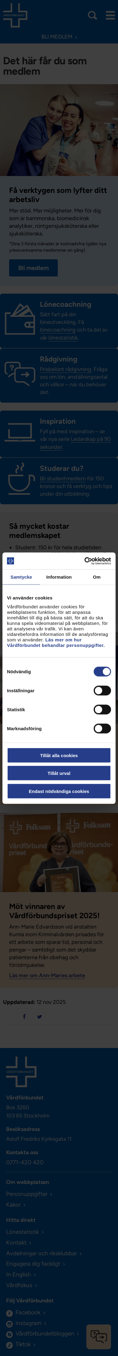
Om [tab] (96, 577)
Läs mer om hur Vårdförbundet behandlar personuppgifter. (56, 642)
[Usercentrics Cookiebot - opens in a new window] (84, 561)
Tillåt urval (59, 773)
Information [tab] (59, 577)
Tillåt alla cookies (59, 755)
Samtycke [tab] (21, 577)
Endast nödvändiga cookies (59, 791)
